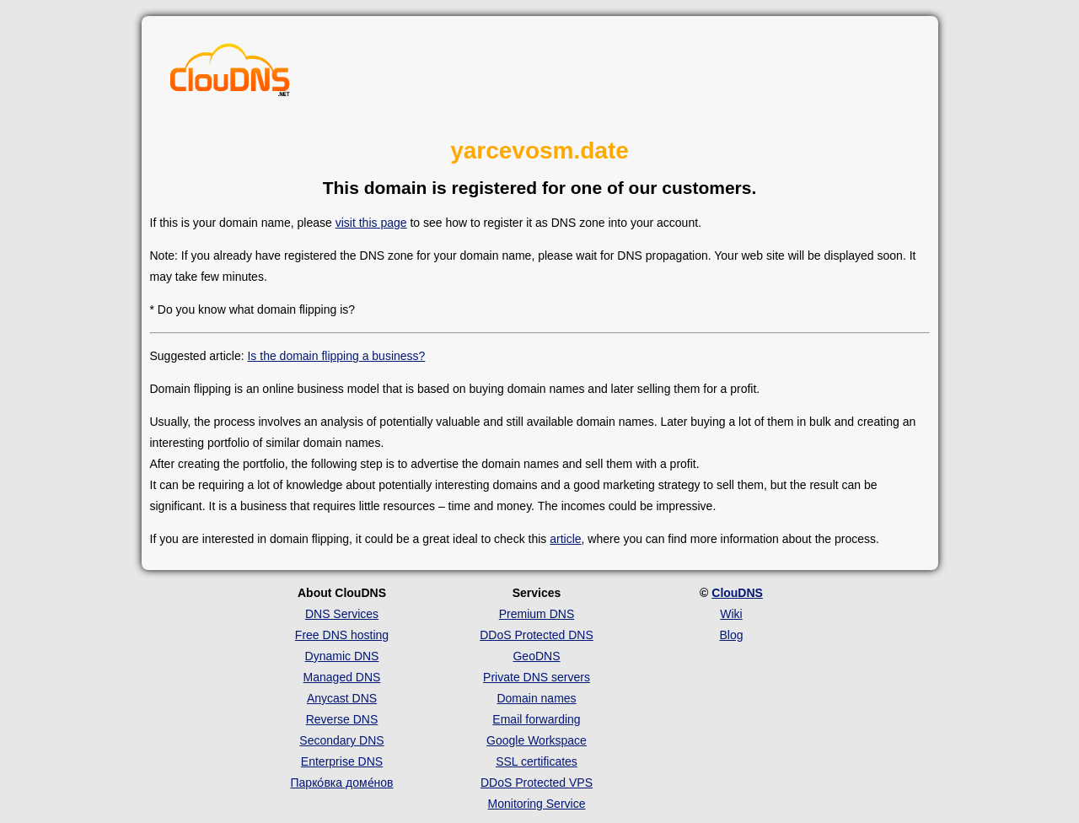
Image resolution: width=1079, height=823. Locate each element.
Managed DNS (342, 677)
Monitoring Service (537, 803)
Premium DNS (536, 614)
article (565, 539)
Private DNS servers (536, 677)
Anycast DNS (342, 698)
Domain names (536, 698)
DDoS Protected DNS (536, 635)
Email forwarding (536, 719)
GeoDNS (536, 656)
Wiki (731, 614)
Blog (731, 635)
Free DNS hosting (342, 635)
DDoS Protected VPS (536, 782)
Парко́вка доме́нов (342, 782)
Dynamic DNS (342, 656)
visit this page (371, 222)
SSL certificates (536, 761)
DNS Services (341, 614)
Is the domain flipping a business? (336, 356)
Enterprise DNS (342, 761)
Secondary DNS (341, 740)
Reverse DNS (342, 719)
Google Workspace (536, 740)
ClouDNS (737, 593)
